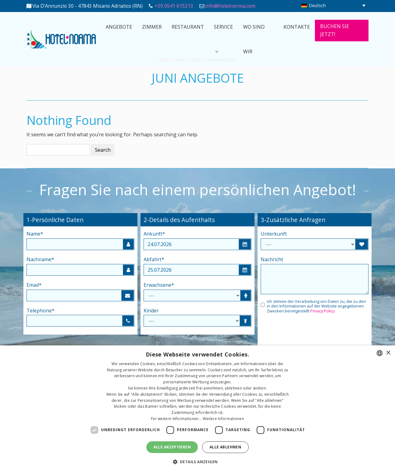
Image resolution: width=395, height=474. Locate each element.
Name (34, 233)
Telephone (40, 310)
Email (34, 285)
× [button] (388, 353)
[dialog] (197, 409)
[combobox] (380, 353)
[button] (197, 462)
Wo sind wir (254, 39)
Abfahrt (154, 259)
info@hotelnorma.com (230, 5)
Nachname (40, 259)
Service (223, 26)
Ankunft (154, 233)
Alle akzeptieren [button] (172, 447)
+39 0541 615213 (174, 5)
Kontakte (296, 26)
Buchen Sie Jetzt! (334, 30)
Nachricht (272, 259)
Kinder (151, 310)
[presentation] (307, 332)
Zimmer (152, 26)
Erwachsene (159, 285)
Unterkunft (274, 233)
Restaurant (188, 26)
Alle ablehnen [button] (225, 447)
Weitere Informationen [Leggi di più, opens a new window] (223, 418)
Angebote (119, 26)
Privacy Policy (322, 311)
